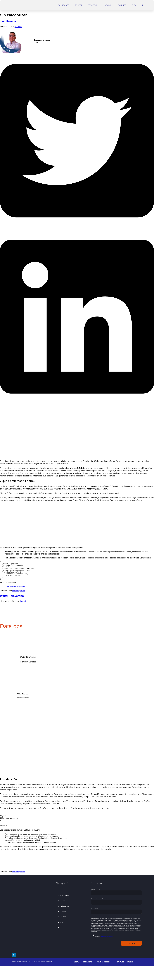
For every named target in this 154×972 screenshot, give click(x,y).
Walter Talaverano (12, 599)
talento (122, 5)
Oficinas (108, 5)
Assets (78, 5)
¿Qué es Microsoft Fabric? (16, 590)
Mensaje (116, 917)
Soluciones (63, 5)
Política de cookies (104, 968)
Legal (76, 968)
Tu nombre (116, 897)
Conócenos (93, 5)
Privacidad (87, 968)
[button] (77, 228)
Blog (134, 5)
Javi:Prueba (8, 21)
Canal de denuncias (125, 968)
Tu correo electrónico (116, 907)
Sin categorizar (18, 594)
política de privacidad (106, 942)
